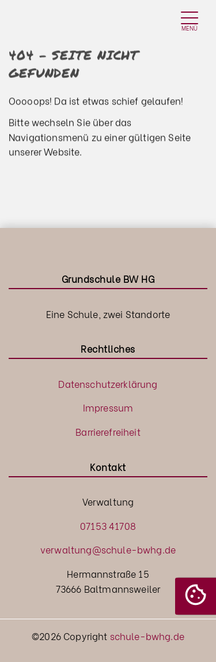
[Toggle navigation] (189, 22)
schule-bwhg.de (147, 635)
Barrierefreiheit (108, 431)
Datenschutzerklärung (107, 383)
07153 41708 (108, 525)
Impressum (108, 407)
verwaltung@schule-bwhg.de (108, 549)
